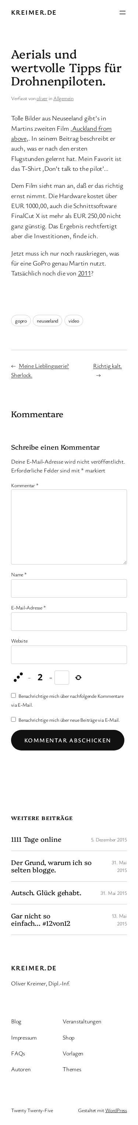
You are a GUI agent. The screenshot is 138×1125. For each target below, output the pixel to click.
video (73, 320)
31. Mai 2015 (113, 892)
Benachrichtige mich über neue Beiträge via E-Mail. (69, 719)
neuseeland (47, 320)
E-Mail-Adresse (28, 607)
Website (19, 640)
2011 (84, 272)
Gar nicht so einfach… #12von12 (41, 919)
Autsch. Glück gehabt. (46, 892)
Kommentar (25, 485)
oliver (41, 98)
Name (19, 574)
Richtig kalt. (107, 366)
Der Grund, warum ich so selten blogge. (51, 866)
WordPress (116, 1110)
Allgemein (63, 98)
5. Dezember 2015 (109, 839)
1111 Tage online (36, 839)
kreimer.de (34, 12)
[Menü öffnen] (122, 12)
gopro (21, 320)
